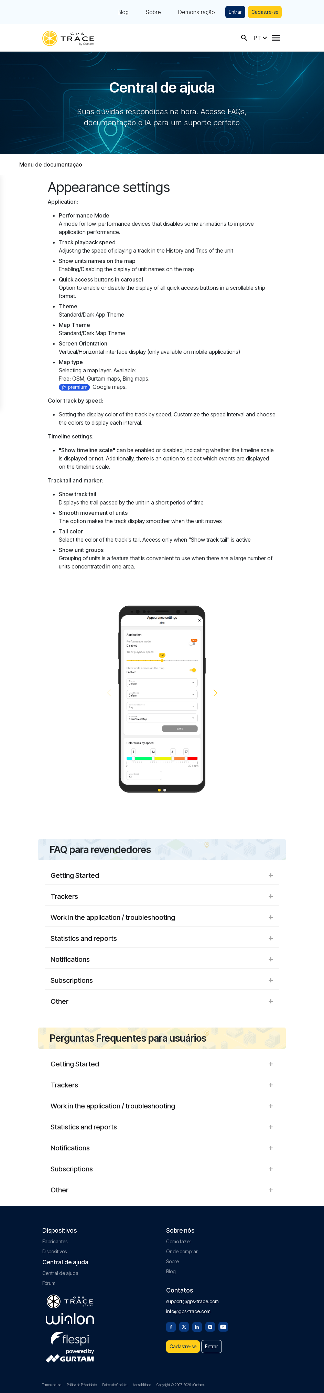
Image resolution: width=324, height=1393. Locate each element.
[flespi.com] (69, 1337)
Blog (123, 12)
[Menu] (276, 37)
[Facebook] (171, 1326)
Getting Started (162, 875)
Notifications (162, 959)
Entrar (235, 12)
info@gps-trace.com (188, 1311)
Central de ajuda (60, 1273)
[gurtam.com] (69, 1319)
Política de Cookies (114, 1385)
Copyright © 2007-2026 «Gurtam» (180, 1385)
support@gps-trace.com (192, 1301)
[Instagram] (210, 1326)
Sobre (153, 12)
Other (162, 1001)
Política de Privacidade (82, 1385)
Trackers (162, 896)
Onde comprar (182, 1251)
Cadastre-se (264, 12)
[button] (215, 693)
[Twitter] (184, 1326)
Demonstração (196, 12)
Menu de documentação (50, 164)
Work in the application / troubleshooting (162, 917)
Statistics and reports (162, 938)
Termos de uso (51, 1385)
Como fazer (178, 1241)
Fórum (48, 1283)
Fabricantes (54, 1241)
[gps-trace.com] (68, 38)
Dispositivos (54, 1251)
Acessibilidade (142, 1385)
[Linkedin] (197, 1326)
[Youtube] (223, 1326)
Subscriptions (162, 980)
